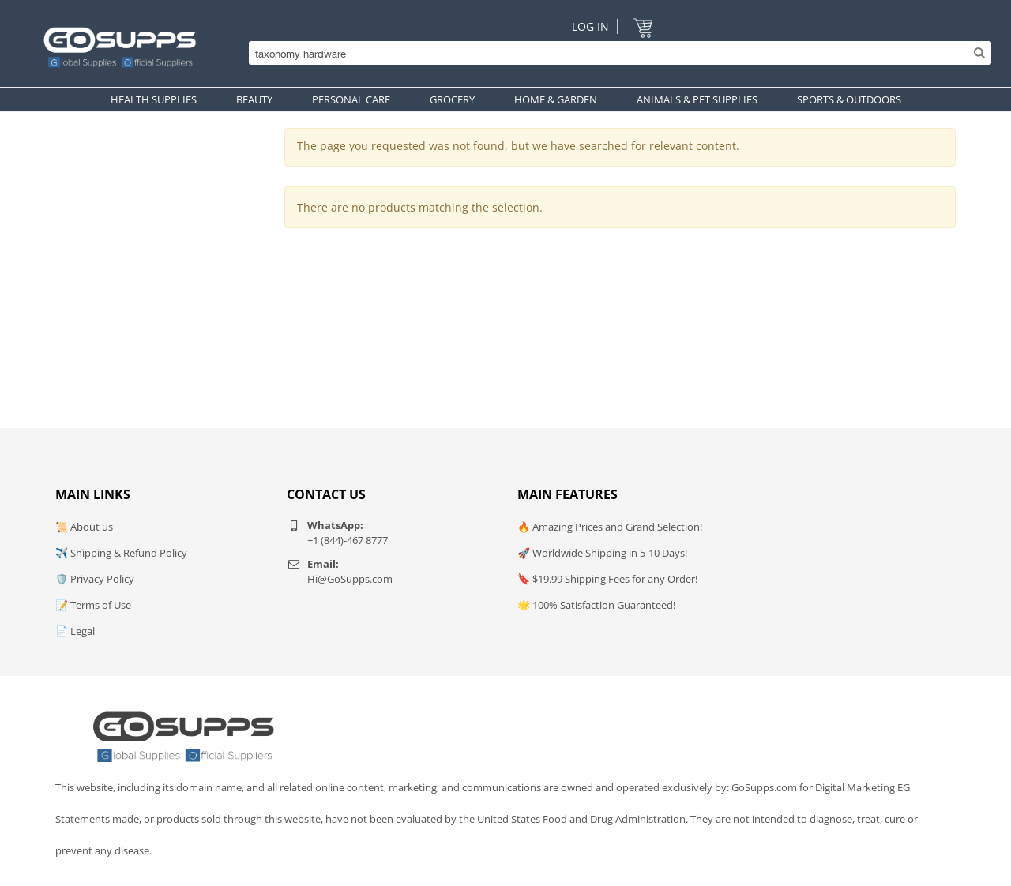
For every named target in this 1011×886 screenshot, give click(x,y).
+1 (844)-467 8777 (347, 540)
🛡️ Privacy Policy (94, 579)
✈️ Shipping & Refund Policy (121, 553)
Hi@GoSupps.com (350, 579)
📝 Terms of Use (93, 605)
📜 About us (84, 527)
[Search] (616, 53)
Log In (590, 26)
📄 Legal (75, 631)
